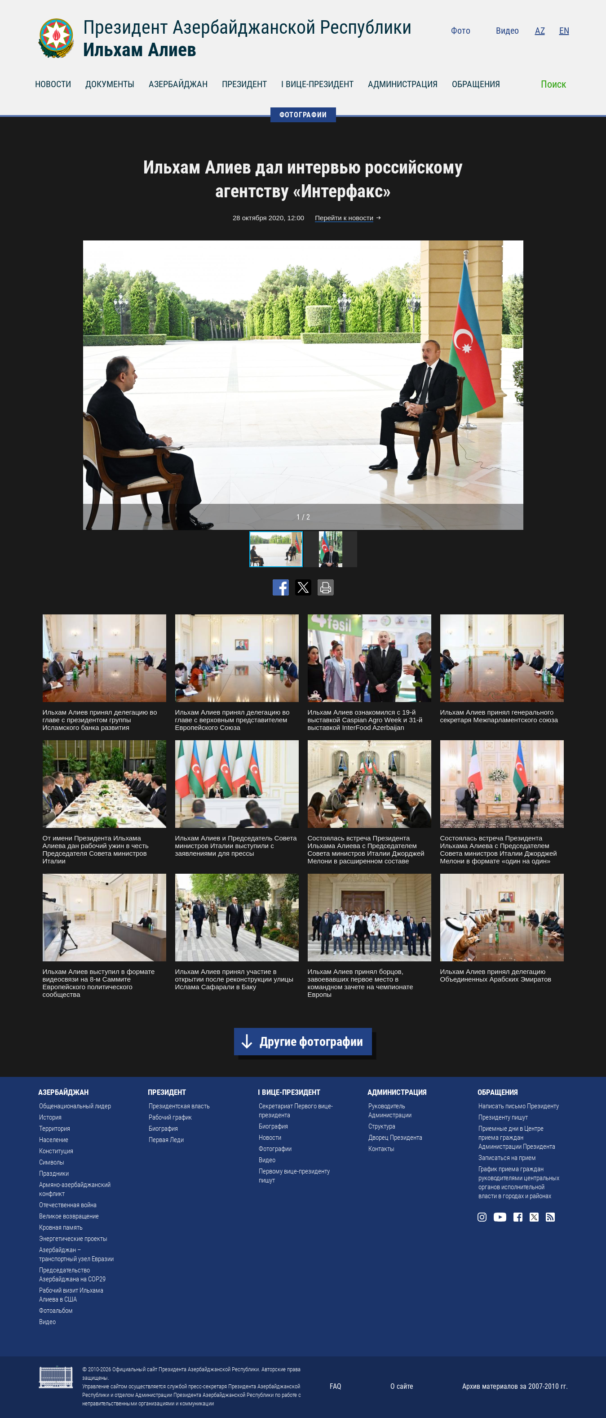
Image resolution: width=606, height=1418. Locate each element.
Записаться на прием (507, 1158)
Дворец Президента (395, 1138)
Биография (163, 1129)
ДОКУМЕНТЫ (109, 84)
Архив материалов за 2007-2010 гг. (515, 1386)
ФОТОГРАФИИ (303, 115)
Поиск (553, 84)
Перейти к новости (344, 218)
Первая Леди (166, 1140)
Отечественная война (68, 1205)
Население (53, 1140)
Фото (460, 30)
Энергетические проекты (73, 1239)
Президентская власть (179, 1106)
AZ (540, 30)
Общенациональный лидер (75, 1106)
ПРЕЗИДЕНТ (244, 84)
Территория (54, 1129)
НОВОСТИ (53, 84)
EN (564, 30)
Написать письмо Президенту (518, 1106)
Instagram (490, 49)
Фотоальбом (56, 1311)
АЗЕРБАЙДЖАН (178, 84)
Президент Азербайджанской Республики (247, 27)
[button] (515, 385)
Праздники (54, 1173)
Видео (507, 30)
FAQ (335, 1386)
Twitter (546, 49)
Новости (270, 1138)
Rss (563, 49)
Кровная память (61, 1227)
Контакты (381, 1149)
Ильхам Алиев (139, 50)
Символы (51, 1162)
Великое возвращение (69, 1216)
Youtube (509, 49)
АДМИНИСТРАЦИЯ (403, 84)
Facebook (528, 49)
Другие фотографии (311, 1041)
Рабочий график (170, 1117)
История (50, 1117)
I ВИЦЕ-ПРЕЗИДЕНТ (317, 84)
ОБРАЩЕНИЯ (476, 84)
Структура (381, 1126)
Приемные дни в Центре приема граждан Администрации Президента (516, 1138)
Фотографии (275, 1149)
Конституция (56, 1151)
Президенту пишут (503, 1117)
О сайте (401, 1386)
